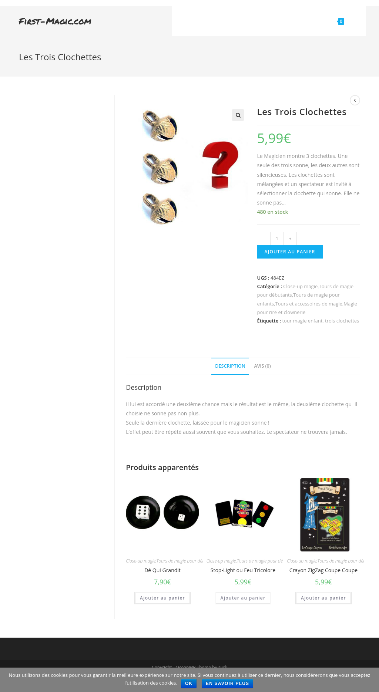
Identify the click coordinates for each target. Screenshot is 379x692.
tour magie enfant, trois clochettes (320, 320)
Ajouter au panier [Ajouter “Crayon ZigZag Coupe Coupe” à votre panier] (323, 598)
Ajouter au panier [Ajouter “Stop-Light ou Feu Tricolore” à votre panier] (243, 598)
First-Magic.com (55, 20)
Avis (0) (262, 366)
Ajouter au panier (289, 252)
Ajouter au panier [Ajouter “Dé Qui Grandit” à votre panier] (162, 598)
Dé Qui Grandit (162, 570)
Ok (188, 683)
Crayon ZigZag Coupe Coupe (323, 570)
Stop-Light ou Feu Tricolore (243, 570)
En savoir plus (227, 683)
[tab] (230, 366)
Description (230, 366)
